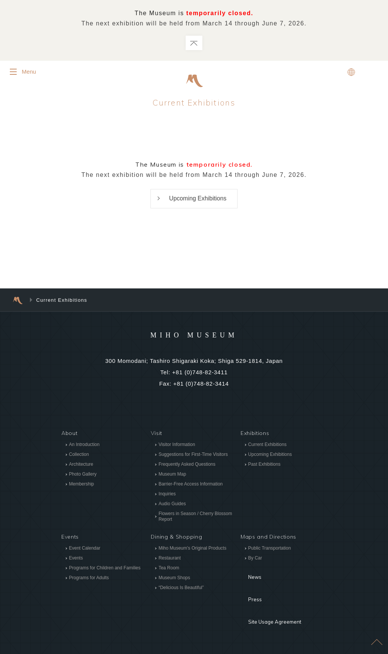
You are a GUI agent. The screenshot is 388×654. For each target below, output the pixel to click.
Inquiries (166, 494)
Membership (81, 484)
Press (248, 583)
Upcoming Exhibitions (198, 198)
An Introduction (84, 445)
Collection (79, 455)
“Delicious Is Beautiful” (180, 588)
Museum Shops (174, 578)
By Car (255, 558)
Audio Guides (172, 504)
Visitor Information (176, 445)
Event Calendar (84, 549)
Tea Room (168, 568)
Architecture (81, 465)
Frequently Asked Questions (186, 465)
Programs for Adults (89, 578)
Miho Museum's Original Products (192, 549)
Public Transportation (269, 549)
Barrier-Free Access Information (190, 484)
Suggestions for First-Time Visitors (193, 455)
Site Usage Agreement (271, 595)
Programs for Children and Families (105, 568)
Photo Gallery (83, 474)
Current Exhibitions (267, 445)
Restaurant (169, 558)
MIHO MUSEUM (194, 335)
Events (76, 558)
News (248, 572)
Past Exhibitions (264, 465)
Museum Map (172, 474)
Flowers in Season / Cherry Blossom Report (195, 517)
